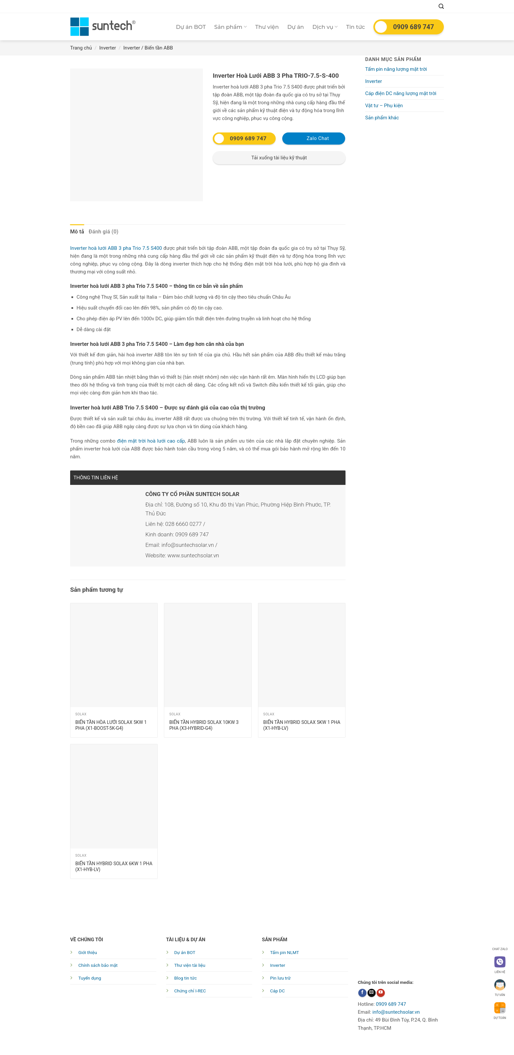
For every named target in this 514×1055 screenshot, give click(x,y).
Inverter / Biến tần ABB (148, 48)
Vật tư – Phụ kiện (384, 106)
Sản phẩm (230, 27)
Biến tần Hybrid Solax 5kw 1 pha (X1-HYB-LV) (301, 725)
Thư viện (267, 27)
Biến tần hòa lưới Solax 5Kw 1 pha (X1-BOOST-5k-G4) (111, 725)
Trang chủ (81, 48)
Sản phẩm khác (382, 118)
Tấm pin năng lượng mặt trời (396, 69)
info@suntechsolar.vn (396, 1012)
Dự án (295, 27)
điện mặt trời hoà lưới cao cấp (151, 441)
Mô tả (77, 232)
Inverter (107, 48)
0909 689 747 (413, 27)
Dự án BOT (191, 27)
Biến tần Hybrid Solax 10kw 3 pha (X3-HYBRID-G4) (203, 725)
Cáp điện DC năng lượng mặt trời (400, 93)
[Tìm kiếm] (441, 6)
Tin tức (355, 27)
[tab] (77, 231)
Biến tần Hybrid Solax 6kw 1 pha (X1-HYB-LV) (113, 866)
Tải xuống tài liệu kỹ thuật (279, 158)
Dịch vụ (325, 27)
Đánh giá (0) (104, 232)
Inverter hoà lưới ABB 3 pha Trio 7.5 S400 (116, 248)
